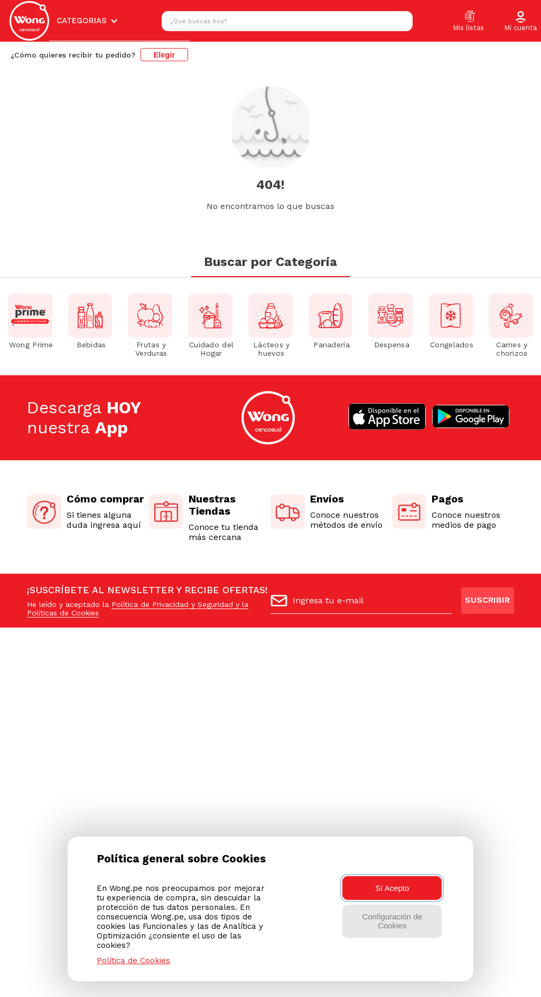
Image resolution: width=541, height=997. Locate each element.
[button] (520, 21)
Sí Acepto (392, 888)
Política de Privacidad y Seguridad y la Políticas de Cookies (137, 608)
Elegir (164, 55)
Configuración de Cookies (392, 921)
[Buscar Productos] (402, 21)
